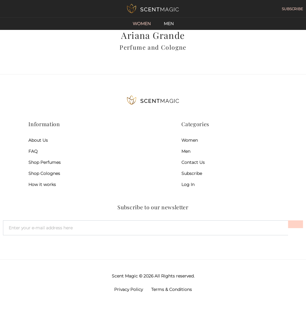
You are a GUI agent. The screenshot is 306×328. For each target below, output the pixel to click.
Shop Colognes (44, 173)
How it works (42, 184)
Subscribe (191, 173)
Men (169, 23)
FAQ (33, 151)
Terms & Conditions (171, 289)
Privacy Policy (128, 289)
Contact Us (193, 162)
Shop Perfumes (44, 162)
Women (142, 23)
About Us (38, 140)
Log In (188, 184)
